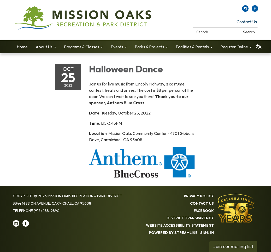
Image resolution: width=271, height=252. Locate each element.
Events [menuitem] (117, 46)
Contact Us (247, 21)
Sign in (207, 232)
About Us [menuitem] (44, 46)
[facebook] (255, 10)
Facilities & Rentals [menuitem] (192, 46)
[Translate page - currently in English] (259, 46)
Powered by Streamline (173, 232)
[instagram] (245, 10)
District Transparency (190, 218)
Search (249, 32)
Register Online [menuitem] (234, 46)
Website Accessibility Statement (180, 225)
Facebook (204, 210)
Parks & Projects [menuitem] (149, 46)
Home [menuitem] (22, 46)
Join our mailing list (233, 246)
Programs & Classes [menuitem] (81, 46)
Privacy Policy (199, 196)
